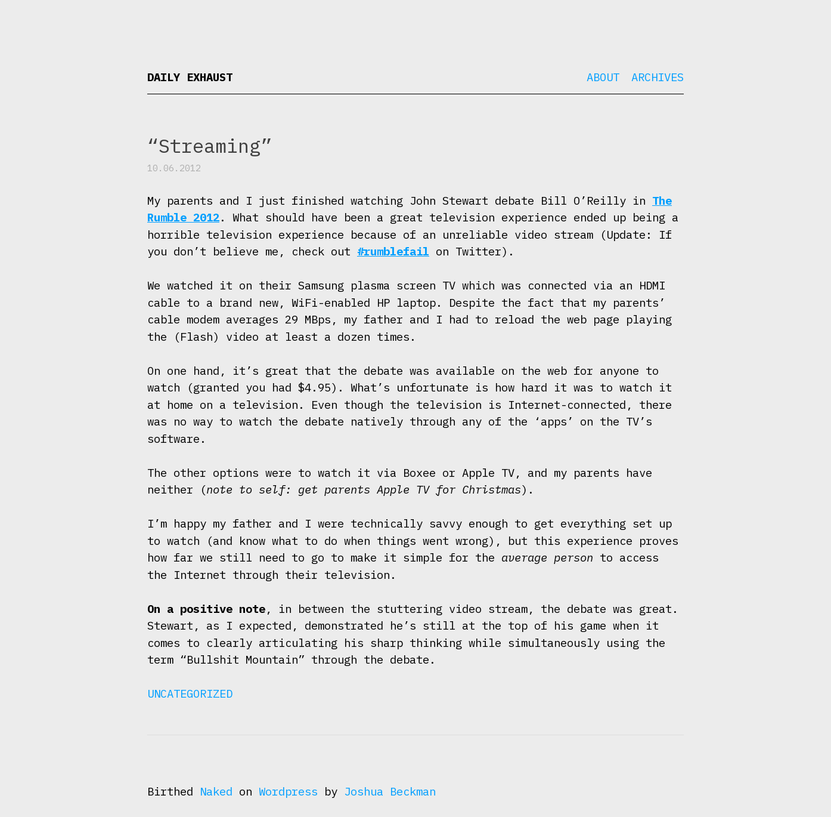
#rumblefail (393, 251)
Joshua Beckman (390, 791)
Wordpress (288, 791)
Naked (216, 791)
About (603, 77)
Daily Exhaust (189, 77)
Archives (657, 77)
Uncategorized (189, 693)
